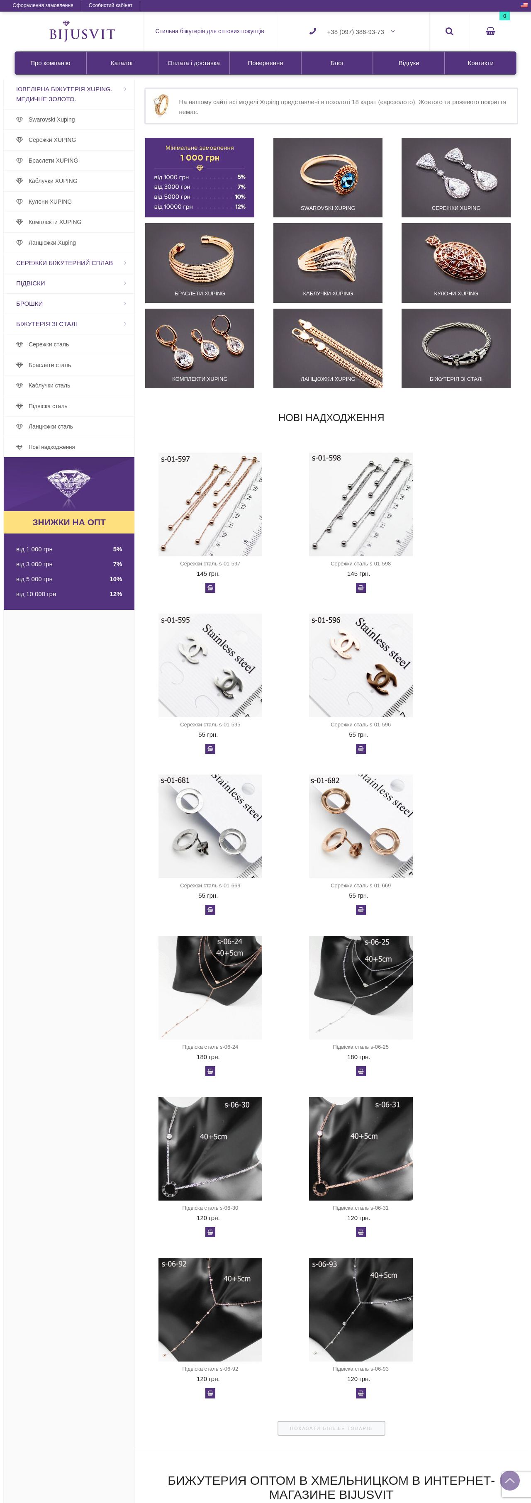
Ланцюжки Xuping (69, 242)
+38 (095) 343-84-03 (479, 1494)
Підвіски (48, 283)
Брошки (47, 303)
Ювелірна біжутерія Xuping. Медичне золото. (82, 93)
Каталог (122, 62)
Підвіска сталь (65, 406)
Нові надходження (69, 447)
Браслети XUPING (70, 160)
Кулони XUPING (67, 201)
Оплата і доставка (194, 62)
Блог (337, 62)
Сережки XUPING (70, 139)
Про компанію (50, 62)
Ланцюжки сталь (68, 426)
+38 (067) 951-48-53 (479, 1480)
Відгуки (409, 62)
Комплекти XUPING (72, 222)
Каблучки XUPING (70, 181)
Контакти (480, 62)
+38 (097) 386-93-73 (355, 31)
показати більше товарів (327, 1108)
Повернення (265, 62)
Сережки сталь (66, 344)
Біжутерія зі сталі (64, 323)
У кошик (205, 590)
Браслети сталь (67, 365)
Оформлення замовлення (58, 5)
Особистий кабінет (126, 5)
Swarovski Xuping (69, 119)
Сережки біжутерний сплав (82, 262)
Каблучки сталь (67, 385)
